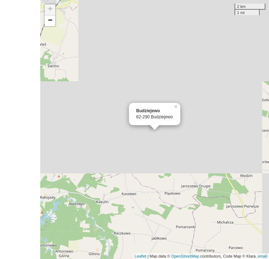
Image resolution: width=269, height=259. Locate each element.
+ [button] (50, 9)
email (262, 256)
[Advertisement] (20, 129)
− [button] (50, 20)
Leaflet (141, 256)
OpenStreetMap (185, 256)
